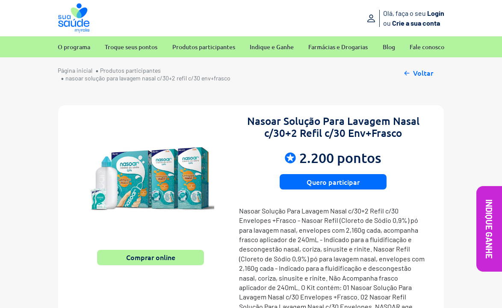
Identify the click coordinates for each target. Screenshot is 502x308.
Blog (389, 47)
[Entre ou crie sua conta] (384, 18)
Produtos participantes (203, 47)
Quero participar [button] (333, 182)
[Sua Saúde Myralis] (74, 18)
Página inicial (75, 70)
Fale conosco (427, 47)
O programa (74, 47)
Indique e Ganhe (272, 47)
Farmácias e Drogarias (338, 47)
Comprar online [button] (150, 257)
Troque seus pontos (131, 47)
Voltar (418, 72)
